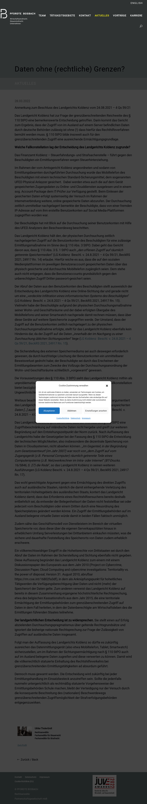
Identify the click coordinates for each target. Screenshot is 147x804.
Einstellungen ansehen (96, 410)
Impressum (86, 418)
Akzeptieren (49, 410)
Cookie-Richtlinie (62, 418)
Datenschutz (75, 418)
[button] (107, 385)
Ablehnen (71, 410)
